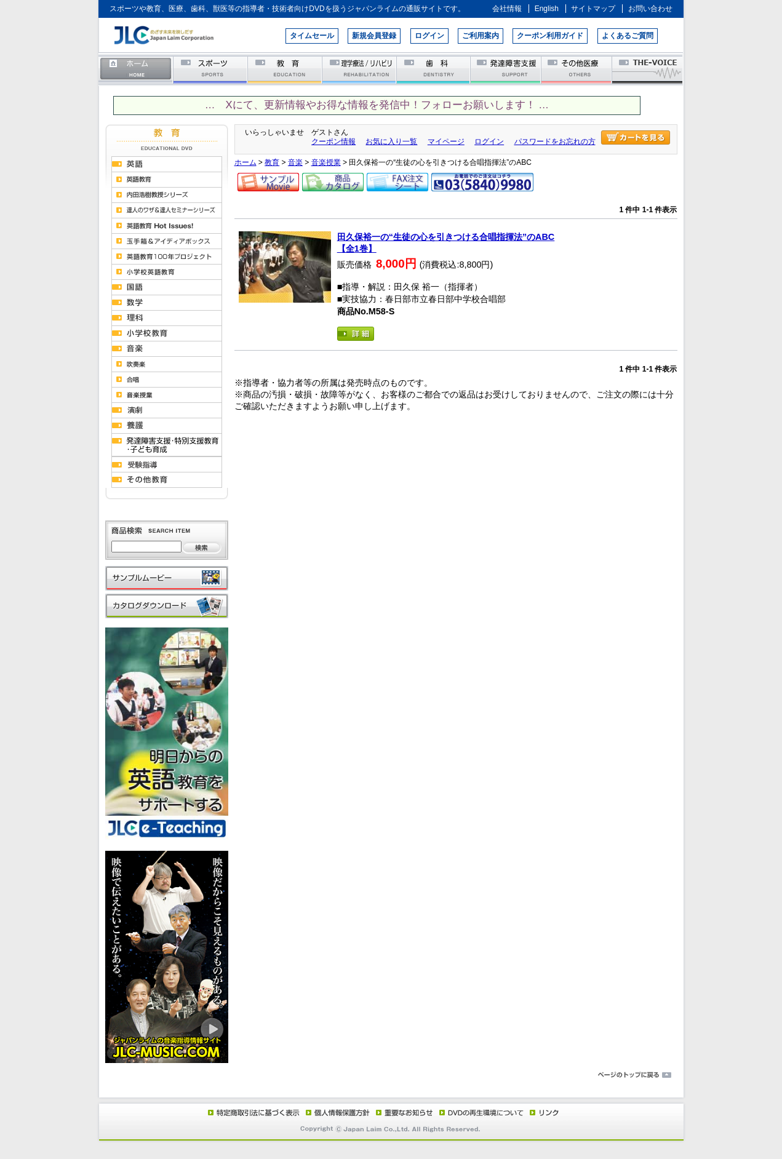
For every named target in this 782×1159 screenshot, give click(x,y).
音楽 (295, 162)
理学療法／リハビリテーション (359, 69)
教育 (285, 69)
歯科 (434, 69)
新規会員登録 (374, 35)
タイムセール (312, 35)
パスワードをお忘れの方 (555, 141)
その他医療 (577, 69)
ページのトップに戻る (391, 1075)
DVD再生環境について (482, 1112)
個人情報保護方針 (335, 1112)
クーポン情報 (333, 141)
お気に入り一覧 (391, 141)
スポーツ (211, 69)
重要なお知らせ (402, 1112)
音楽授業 (326, 162)
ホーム (136, 69)
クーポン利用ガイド (550, 35)
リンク (543, 1112)
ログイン (429, 35)
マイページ (446, 141)
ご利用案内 (480, 35)
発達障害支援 (506, 69)
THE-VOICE (648, 69)
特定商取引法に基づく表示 (253, 1112)
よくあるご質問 (627, 35)
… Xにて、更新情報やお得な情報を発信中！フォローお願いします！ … (377, 105)
